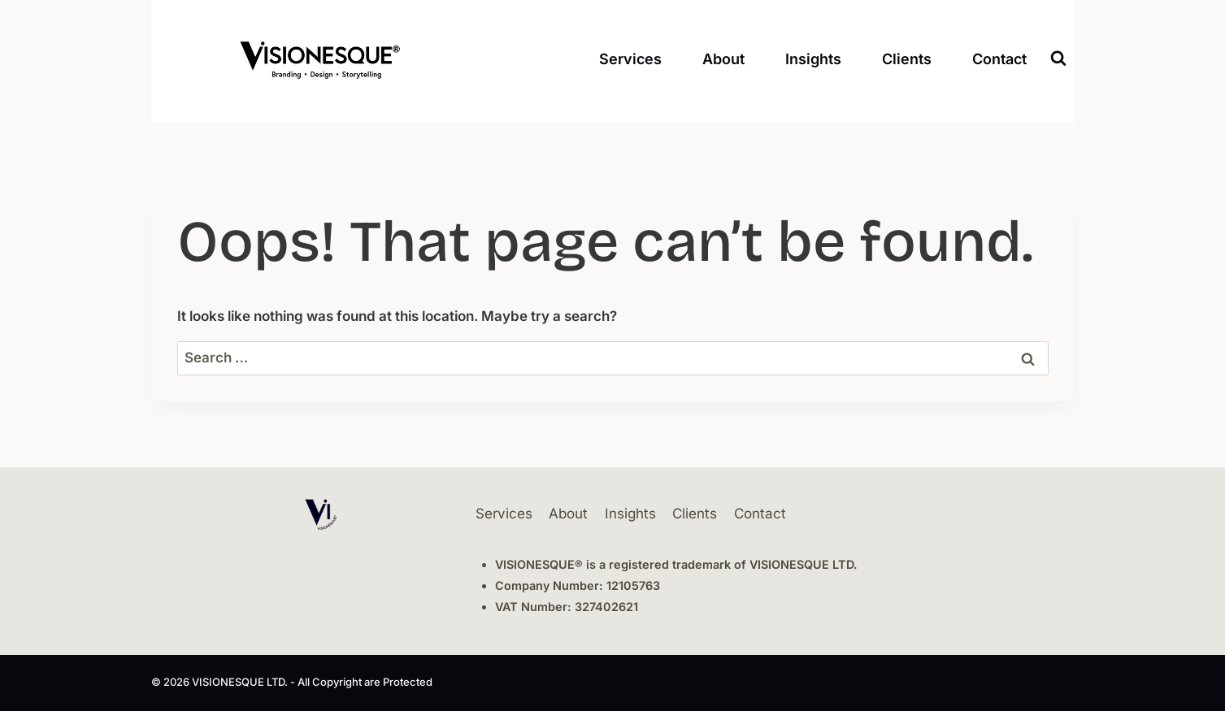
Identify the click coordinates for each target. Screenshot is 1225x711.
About (723, 58)
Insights (813, 58)
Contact (999, 58)
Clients (907, 58)
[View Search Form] (1058, 58)
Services (630, 58)
